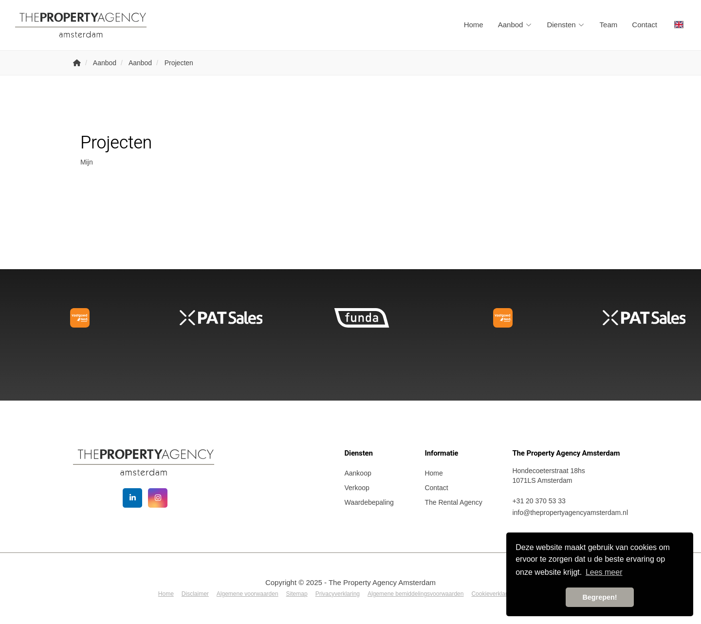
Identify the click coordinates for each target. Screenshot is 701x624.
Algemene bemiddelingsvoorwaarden (415, 593)
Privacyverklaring (337, 593)
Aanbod (515, 24)
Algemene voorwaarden (247, 593)
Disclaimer (195, 593)
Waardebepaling (368, 502)
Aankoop (357, 473)
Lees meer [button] (604, 572)
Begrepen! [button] (599, 597)
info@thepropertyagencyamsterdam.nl (570, 512)
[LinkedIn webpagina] (132, 498)
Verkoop (356, 488)
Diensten (566, 24)
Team (609, 24)
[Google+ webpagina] (157, 498)
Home (473, 24)
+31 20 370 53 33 (538, 501)
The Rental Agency (453, 502)
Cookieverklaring (493, 593)
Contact (644, 24)
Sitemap (297, 593)
